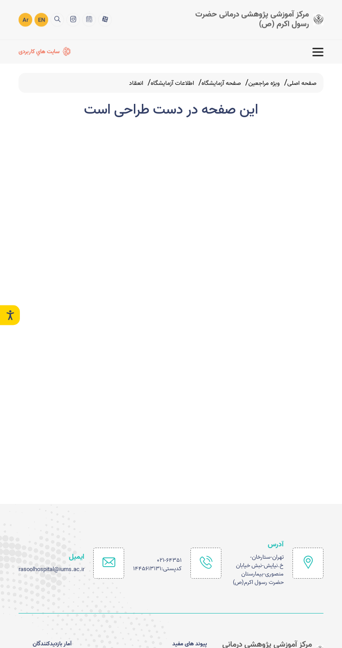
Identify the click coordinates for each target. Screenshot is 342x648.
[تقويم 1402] (89, 18)
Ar (26, 19)
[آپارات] (105, 18)
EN (41, 19)
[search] (57, 18)
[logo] (250, 18)
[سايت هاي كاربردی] (45, 50)
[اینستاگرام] (73, 18)
